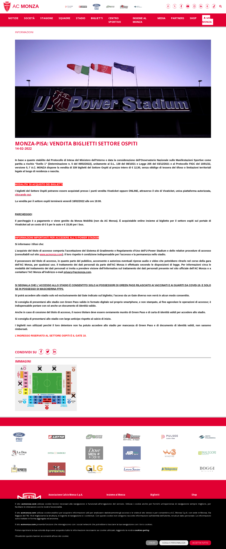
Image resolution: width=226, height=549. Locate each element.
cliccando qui (23, 196)
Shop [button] (193, 20)
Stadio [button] (80, 20)
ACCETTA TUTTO (200, 538)
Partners (177, 20)
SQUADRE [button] (64, 20)
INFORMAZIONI (24, 34)
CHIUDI (152, 538)
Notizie (13, 20)
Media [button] (161, 20)
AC (21, 7)
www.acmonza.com (51, 256)
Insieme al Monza (140, 22)
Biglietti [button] (97, 20)
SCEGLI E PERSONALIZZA (173, 538)
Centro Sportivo (114, 22)
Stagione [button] (46, 20)
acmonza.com (29, 499)
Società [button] (29, 20)
